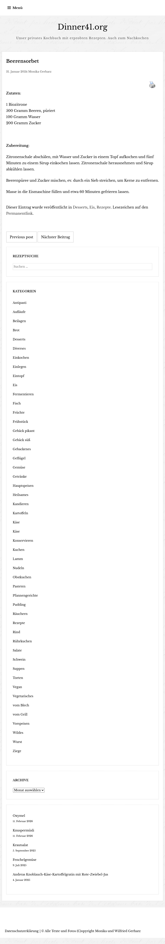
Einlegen (19, 367)
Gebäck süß (21, 440)
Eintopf (18, 376)
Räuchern (20, 614)
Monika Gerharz (40, 71)
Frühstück (20, 422)
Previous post (21, 237)
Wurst (17, 742)
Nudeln (18, 568)
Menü (18, 8)
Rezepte (104, 207)
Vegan (17, 687)
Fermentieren (23, 394)
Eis (92, 207)
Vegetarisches (23, 696)
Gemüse (19, 467)
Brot (16, 330)
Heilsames (20, 495)
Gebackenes (22, 449)
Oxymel (19, 816)
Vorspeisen (21, 723)
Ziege (17, 751)
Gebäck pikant (24, 431)
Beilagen (19, 321)
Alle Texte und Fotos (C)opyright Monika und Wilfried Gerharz (93, 931)
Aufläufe (19, 312)
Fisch (17, 403)
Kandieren (21, 504)
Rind (16, 632)
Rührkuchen (22, 641)
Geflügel (19, 458)
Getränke (20, 476)
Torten (18, 678)
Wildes (18, 733)
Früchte (19, 412)
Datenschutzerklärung (22, 931)
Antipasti (19, 303)
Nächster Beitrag (55, 237)
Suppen (18, 669)
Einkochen (21, 358)
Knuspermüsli (23, 830)
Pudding (19, 605)
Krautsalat (20, 845)
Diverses (19, 348)
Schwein (19, 659)
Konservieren (23, 541)
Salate (17, 650)
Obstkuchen (22, 577)
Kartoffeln (20, 513)
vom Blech (21, 705)
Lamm (18, 559)
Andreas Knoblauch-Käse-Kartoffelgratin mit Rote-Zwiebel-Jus (60, 874)
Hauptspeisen (23, 486)
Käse (16, 522)
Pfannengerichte (25, 595)
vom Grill (20, 714)
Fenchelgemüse (24, 860)
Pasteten (19, 586)
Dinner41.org (83, 26)
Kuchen (18, 550)
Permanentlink (19, 213)
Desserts (80, 207)
